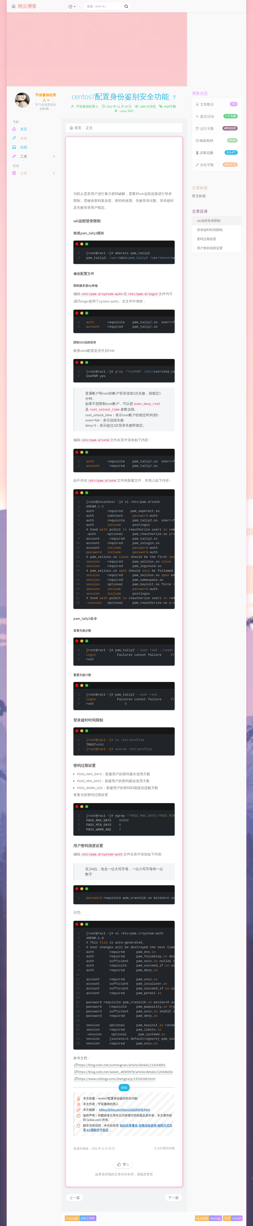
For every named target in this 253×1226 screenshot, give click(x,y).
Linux (123, 111)
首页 (75, 128)
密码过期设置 (206, 239)
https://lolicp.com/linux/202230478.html (124, 1110)
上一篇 (74, 1197)
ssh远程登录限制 (208, 221)
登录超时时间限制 (210, 230)
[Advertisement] (126, 49)
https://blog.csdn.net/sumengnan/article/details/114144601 (120, 1065)
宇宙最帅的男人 (87, 106)
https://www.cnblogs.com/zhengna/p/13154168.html (114, 1078)
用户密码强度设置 (210, 248)
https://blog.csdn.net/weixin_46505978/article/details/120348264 (123, 1072)
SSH (130, 111)
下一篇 (173, 1197)
